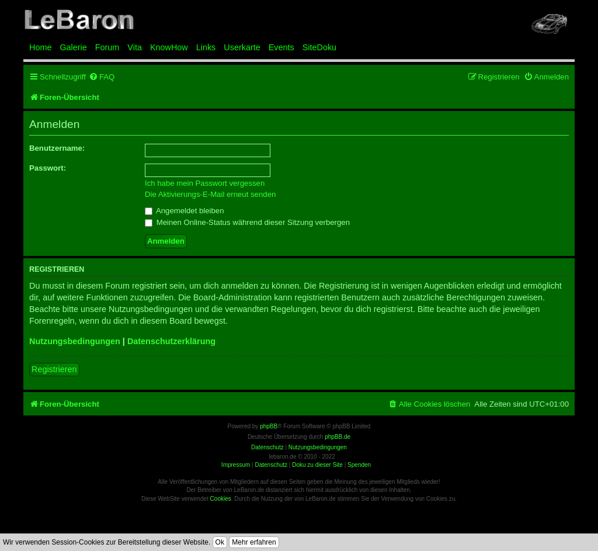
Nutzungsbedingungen (74, 341)
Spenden (359, 465)
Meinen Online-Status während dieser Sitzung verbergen (247, 222)
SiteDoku (319, 47)
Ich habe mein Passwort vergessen (205, 183)
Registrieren (54, 369)
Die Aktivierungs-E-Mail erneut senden (210, 194)
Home (40, 47)
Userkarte (242, 47)
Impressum (235, 465)
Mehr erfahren (254, 542)
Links (206, 47)
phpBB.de (337, 437)
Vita (134, 47)
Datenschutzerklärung (171, 341)
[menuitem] (101, 76)
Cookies (220, 498)
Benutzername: (57, 148)
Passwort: (47, 168)
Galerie (73, 47)
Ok (219, 542)
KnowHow (169, 47)
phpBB (268, 426)
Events (281, 47)
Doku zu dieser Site (317, 465)
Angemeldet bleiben (184, 210)
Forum (107, 47)
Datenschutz (271, 465)
